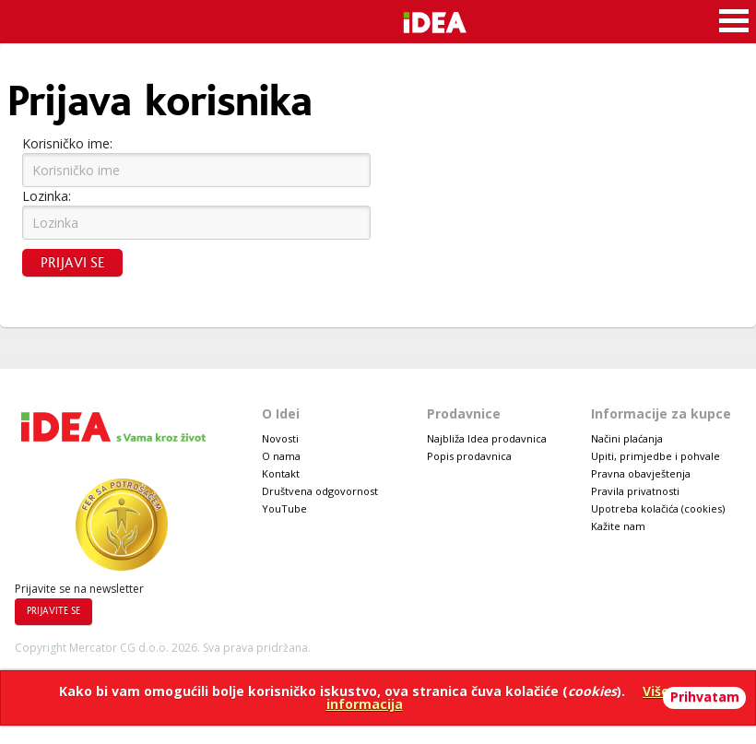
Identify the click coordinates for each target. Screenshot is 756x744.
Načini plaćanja (627, 438)
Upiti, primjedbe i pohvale (655, 456)
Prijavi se (72, 262)
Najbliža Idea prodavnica (487, 438)
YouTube (284, 508)
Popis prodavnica (469, 456)
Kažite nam (618, 526)
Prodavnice (464, 413)
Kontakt (281, 473)
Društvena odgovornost (320, 491)
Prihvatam (704, 696)
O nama (281, 456)
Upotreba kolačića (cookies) (658, 508)
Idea (463, 20)
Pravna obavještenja (641, 473)
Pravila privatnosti (635, 491)
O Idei (281, 413)
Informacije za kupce (661, 413)
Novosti (280, 438)
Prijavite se (53, 611)
